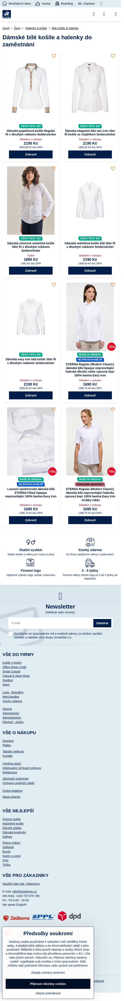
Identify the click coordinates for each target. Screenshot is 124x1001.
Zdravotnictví (11, 713)
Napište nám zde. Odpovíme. (21, 883)
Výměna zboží (12, 763)
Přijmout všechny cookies (48, 984)
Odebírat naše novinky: (61, 612)
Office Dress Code (14, 667)
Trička (6, 864)
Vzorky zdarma (12, 701)
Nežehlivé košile (13, 823)
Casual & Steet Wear (16, 676)
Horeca (7, 709)
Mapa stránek (11, 797)
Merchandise (11, 696)
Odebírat (102, 623)
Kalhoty (7, 836)
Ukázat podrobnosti (48, 993)
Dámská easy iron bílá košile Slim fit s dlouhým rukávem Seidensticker (31, 361)
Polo (5, 860)
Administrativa (12, 717)
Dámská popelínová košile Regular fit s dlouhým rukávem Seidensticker (30, 132)
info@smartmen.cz (24, 891)
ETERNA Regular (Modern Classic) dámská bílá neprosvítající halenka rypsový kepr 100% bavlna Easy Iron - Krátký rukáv (90, 494)
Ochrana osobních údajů (18, 783)
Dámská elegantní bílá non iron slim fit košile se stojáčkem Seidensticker (90, 132)
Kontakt (7, 756)
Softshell (8, 847)
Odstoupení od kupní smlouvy (22, 768)
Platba (7, 745)
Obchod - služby (13, 722)
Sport (6, 684)
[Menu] (116, 14)
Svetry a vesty (12, 856)
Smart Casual (11, 671)
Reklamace (10, 772)
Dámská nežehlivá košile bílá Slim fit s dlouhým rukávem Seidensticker (90, 245)
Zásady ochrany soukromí (48, 972)
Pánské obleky (12, 828)
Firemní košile (12, 819)
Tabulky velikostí (13, 751)
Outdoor (8, 680)
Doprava (8, 740)
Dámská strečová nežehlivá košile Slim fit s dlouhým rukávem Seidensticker (30, 247)
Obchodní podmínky (16, 778)
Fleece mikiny (11, 842)
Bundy (7, 851)
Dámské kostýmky (14, 832)
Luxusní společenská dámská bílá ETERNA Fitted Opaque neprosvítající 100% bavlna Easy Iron (30, 492)
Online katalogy (13, 790)
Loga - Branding (13, 692)
